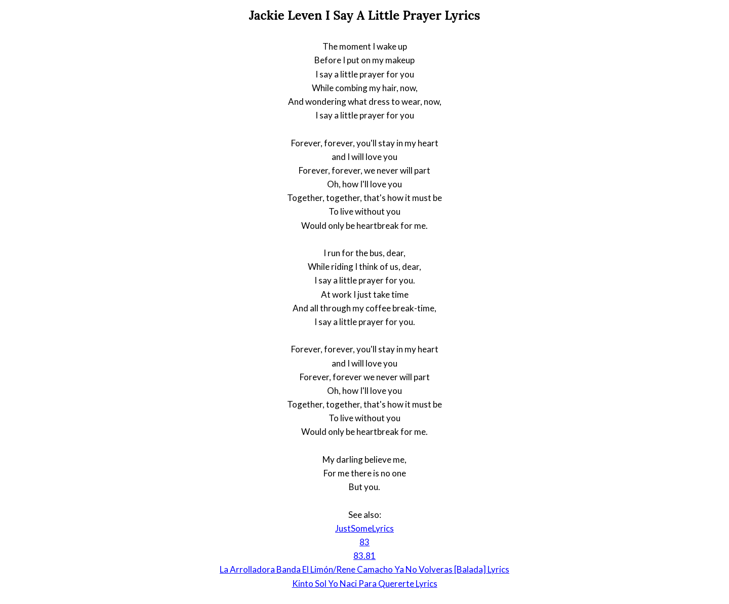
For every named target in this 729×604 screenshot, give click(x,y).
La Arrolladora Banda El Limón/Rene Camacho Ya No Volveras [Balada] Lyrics (364, 569)
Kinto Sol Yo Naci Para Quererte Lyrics (364, 583)
